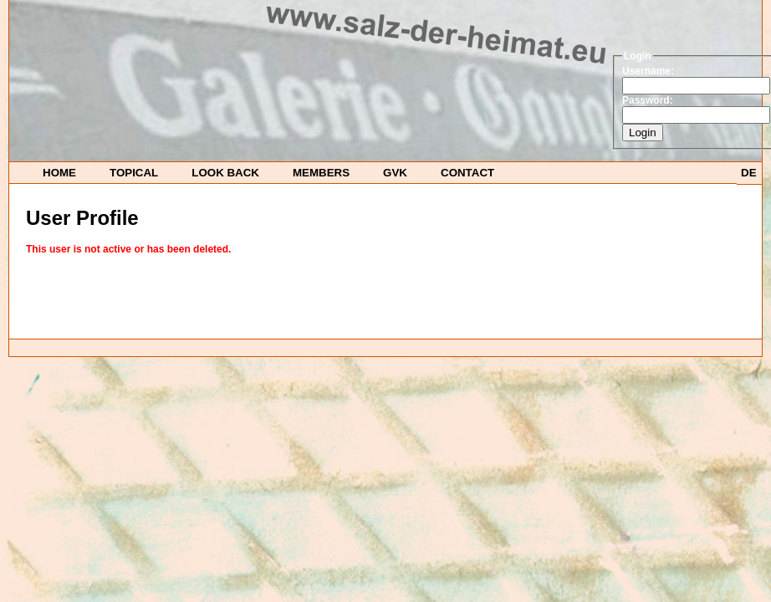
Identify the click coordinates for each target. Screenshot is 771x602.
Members (321, 172)
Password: (647, 100)
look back (225, 172)
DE (749, 172)
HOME (59, 172)
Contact (467, 172)
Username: (648, 71)
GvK (395, 172)
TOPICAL (134, 172)
